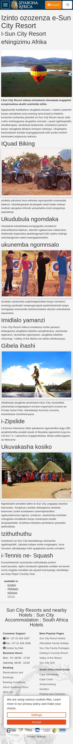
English (11, 585)
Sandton (44, 689)
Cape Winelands (49, 674)
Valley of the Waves (51, 657)
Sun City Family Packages (54, 648)
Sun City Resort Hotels (53, 638)
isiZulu (11, 596)
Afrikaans (12, 588)
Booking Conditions (14, 682)
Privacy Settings (36, 736)
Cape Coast (46, 679)
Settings (36, 714)
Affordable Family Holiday (54, 643)
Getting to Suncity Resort (54, 653)
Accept (36, 722)
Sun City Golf (47, 662)
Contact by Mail (14, 648)
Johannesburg (48, 684)
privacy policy (31, 703)
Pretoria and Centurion (52, 693)
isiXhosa (12, 592)
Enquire (54, 4)
